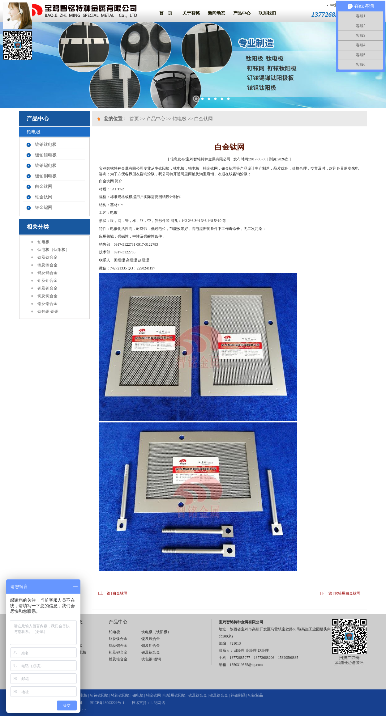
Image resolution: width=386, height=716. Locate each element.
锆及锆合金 (47, 303)
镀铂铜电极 (46, 176)
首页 (134, 118)
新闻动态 (216, 13)
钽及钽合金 (47, 288)
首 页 (165, 13)
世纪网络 (157, 703)
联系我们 (267, 13)
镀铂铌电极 (46, 165)
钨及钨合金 (47, 272)
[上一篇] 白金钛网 (113, 593)
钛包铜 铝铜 (47, 311)
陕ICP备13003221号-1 (107, 703)
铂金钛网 (43, 197)
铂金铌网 (43, 207)
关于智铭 (191, 13)
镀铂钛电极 (46, 144)
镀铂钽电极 (46, 155)
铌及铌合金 (47, 296)
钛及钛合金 (47, 257)
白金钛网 (43, 186)
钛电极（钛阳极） (53, 249)
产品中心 (242, 13)
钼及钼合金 (47, 280)
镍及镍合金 (47, 265)
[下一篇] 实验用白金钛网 (340, 593)
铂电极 (43, 241)
